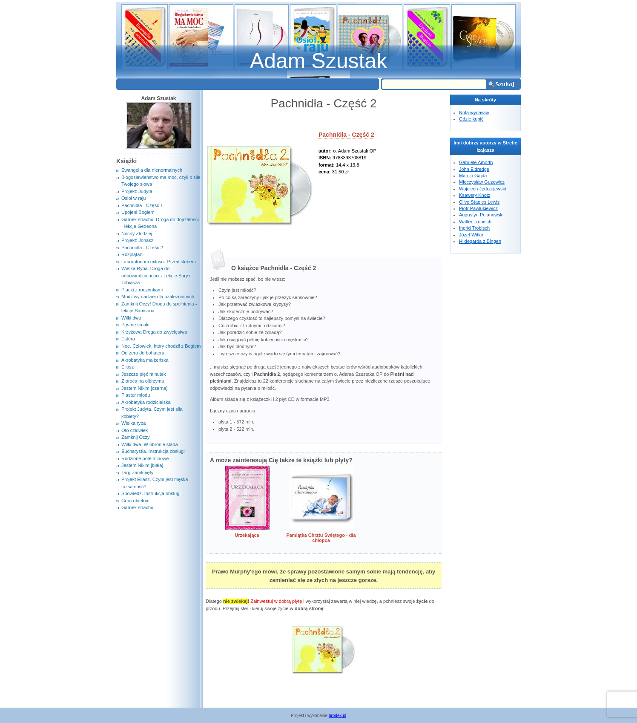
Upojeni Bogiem (138, 212)
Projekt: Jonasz (137, 240)
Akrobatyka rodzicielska (146, 402)
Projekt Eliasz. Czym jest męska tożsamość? (154, 483)
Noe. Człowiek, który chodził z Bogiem (161, 346)
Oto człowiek (134, 430)
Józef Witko (471, 234)
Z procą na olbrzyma (142, 380)
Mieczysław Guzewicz (482, 181)
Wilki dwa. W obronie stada (149, 444)
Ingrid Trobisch (474, 227)
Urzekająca (247, 535)
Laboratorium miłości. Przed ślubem (158, 261)
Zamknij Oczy (135, 437)
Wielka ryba (133, 423)
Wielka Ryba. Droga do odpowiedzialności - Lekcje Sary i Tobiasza (155, 275)
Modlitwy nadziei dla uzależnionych (157, 296)
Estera (128, 338)
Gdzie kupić (471, 118)
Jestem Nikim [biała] (142, 465)
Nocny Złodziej (136, 233)
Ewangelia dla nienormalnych (151, 170)
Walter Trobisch (475, 221)
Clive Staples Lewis (479, 202)
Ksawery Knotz (474, 195)
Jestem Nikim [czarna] (144, 388)
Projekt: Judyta (136, 191)
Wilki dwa (131, 317)
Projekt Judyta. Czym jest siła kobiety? (152, 412)
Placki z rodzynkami (142, 289)
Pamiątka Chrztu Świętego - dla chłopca (321, 538)
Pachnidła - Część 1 (142, 205)
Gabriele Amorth (476, 162)
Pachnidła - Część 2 (346, 134)
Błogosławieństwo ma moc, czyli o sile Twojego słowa (161, 181)
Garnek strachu (137, 507)
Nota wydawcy (474, 112)
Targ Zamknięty (137, 472)
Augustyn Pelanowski (481, 214)
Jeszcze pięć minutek (143, 374)
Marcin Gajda (473, 175)
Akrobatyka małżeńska (145, 360)
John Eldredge (474, 169)
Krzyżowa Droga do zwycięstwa (154, 331)
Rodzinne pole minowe (145, 458)
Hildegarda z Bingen (480, 241)
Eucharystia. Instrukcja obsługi (153, 451)
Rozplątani (132, 254)
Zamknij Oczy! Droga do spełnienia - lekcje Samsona (159, 307)
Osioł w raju (133, 198)
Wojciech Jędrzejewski (482, 188)
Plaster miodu (135, 395)
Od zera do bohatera (142, 352)
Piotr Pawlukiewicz (478, 208)
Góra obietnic (135, 500)
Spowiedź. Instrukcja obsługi (151, 493)
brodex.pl (337, 715)
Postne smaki (135, 324)
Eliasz (127, 366)
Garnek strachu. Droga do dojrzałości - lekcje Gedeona (160, 223)
